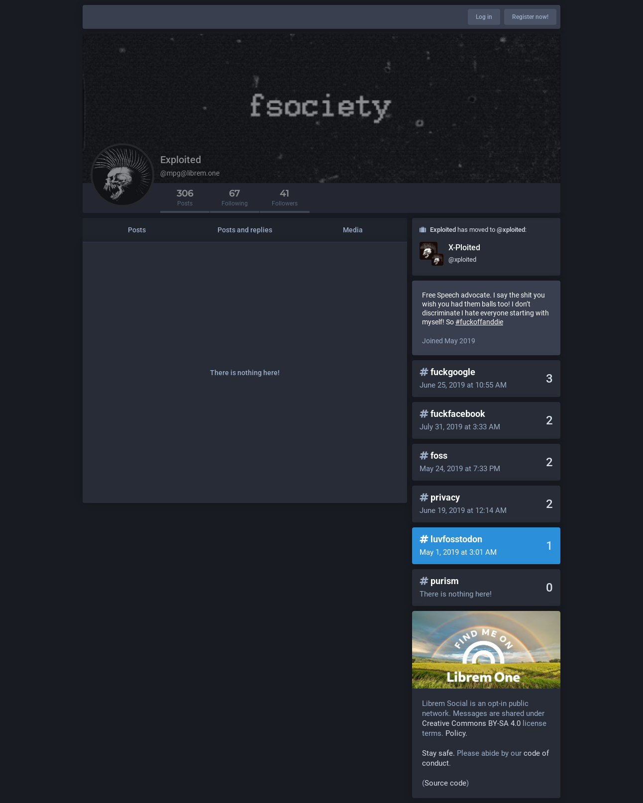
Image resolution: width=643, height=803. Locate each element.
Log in (484, 16)
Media (353, 230)
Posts (137, 230)
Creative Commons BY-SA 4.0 (471, 723)
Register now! (530, 16)
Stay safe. (438, 753)
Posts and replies (244, 230)
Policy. (456, 733)
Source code (445, 783)
